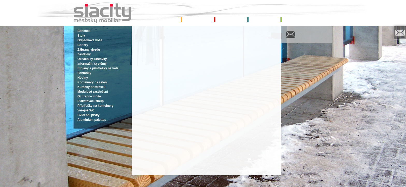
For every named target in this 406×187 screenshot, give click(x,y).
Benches (83, 31)
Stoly (81, 35)
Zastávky (84, 54)
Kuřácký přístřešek (91, 87)
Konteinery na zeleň (92, 82)
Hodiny (82, 77)
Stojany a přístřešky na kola (98, 68)
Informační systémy (92, 63)
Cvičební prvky (88, 115)
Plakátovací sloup (90, 101)
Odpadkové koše (89, 40)
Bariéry (82, 45)
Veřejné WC (86, 110)
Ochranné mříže (89, 96)
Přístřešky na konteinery (95, 106)
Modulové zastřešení (92, 92)
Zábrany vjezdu (88, 49)
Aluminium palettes (91, 120)
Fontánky (84, 73)
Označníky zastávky (92, 59)
